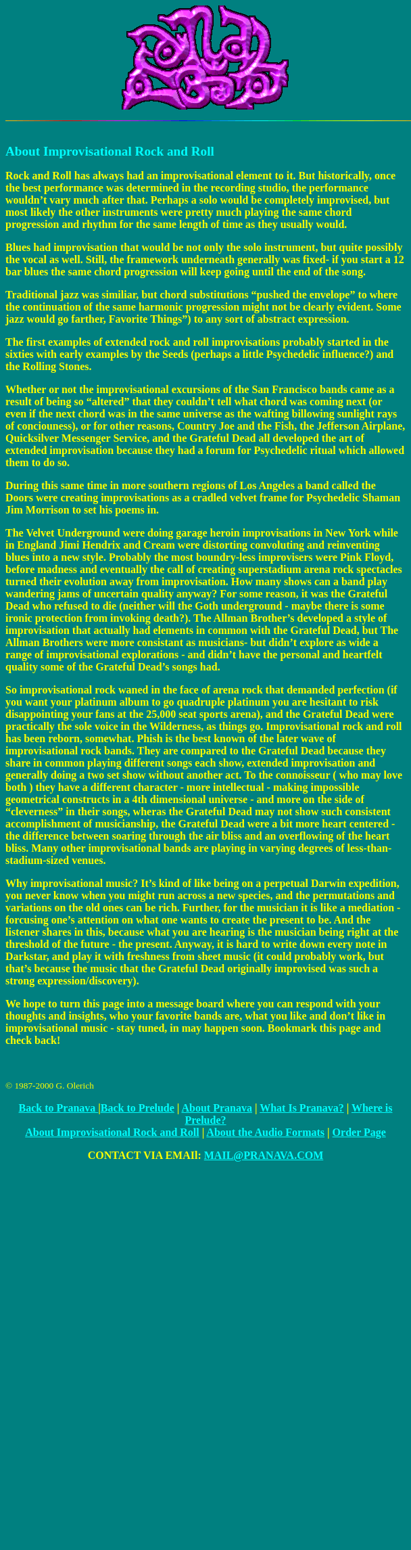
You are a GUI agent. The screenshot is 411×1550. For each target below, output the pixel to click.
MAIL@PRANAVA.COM (264, 1155)
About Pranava (217, 1108)
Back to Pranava (59, 1108)
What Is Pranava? (301, 1108)
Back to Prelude (137, 1108)
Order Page (359, 1132)
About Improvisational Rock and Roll (112, 1132)
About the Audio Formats (265, 1132)
